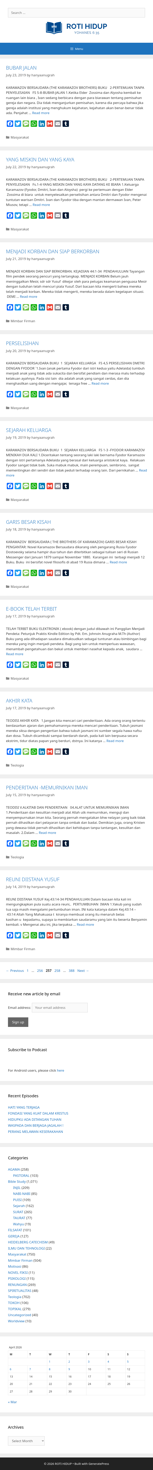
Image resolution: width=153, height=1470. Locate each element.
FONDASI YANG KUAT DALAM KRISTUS (38, 1113)
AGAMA (14, 1169)
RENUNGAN (17, 1284)
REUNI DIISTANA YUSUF (33, 879)
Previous (15, 970)
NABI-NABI (21, 1193)
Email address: (20, 1007)
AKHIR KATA (19, 700)
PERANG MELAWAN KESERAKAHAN (35, 1131)
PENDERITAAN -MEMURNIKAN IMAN (47, 787)
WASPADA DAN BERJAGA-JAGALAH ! (35, 1125)
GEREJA (14, 1236)
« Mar (12, 1402)
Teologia (17, 765)
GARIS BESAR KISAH (28, 521)
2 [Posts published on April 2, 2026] (69, 1361)
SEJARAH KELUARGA (28, 430)
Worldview (16, 1321)
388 (72, 970)
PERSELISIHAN (22, 343)
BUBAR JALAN (21, 67)
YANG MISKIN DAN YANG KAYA (40, 159)
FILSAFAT (15, 1230)
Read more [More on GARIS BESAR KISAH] (118, 562)
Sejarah (19, 1205)
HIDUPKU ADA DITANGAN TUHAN (34, 1119)
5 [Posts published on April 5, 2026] (128, 1361)
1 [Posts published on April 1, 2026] (49, 1361)
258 (57, 970)
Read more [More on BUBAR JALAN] (40, 113)
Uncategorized (19, 1315)
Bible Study (17, 1181)
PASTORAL (21, 1175)
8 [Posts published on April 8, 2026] (49, 1369)
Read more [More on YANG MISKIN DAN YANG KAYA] (41, 204)
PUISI (17, 1199)
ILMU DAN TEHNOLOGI (26, 1248)
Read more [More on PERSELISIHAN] (100, 383)
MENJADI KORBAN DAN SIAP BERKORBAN (52, 251)
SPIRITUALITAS (19, 1290)
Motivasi (14, 1266)
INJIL (17, 1187)
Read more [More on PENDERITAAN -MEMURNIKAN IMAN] (47, 832)
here (60, 1070)
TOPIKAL (15, 1309)
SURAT (18, 1212)
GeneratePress (98, 1464)
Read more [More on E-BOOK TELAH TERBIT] (14, 654)
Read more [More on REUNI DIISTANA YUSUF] (85, 924)
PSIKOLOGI (17, 1278)
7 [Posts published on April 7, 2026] (30, 1369)
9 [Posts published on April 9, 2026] (69, 1369)
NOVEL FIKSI (18, 1272)
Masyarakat (20, 137)
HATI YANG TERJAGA (24, 1107)
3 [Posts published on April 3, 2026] (89, 1361)
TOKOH (14, 1302)
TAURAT (19, 1218)
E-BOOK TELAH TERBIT (31, 608)
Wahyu (18, 1224)
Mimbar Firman (23, 321)
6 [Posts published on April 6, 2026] (10, 1369)
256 (40, 970)
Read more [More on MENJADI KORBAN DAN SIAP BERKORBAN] (28, 296)
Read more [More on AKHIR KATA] (115, 740)
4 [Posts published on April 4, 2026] (108, 1361)
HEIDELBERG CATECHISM (28, 1242)
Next (83, 970)
